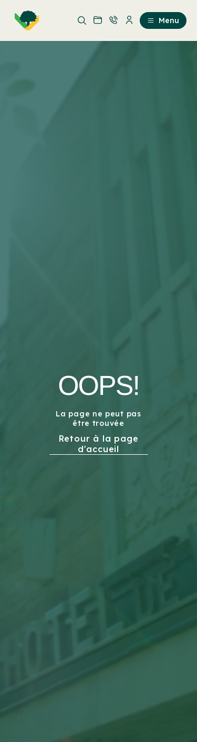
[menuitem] (25, 20)
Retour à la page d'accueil (99, 443)
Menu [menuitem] (163, 20)
